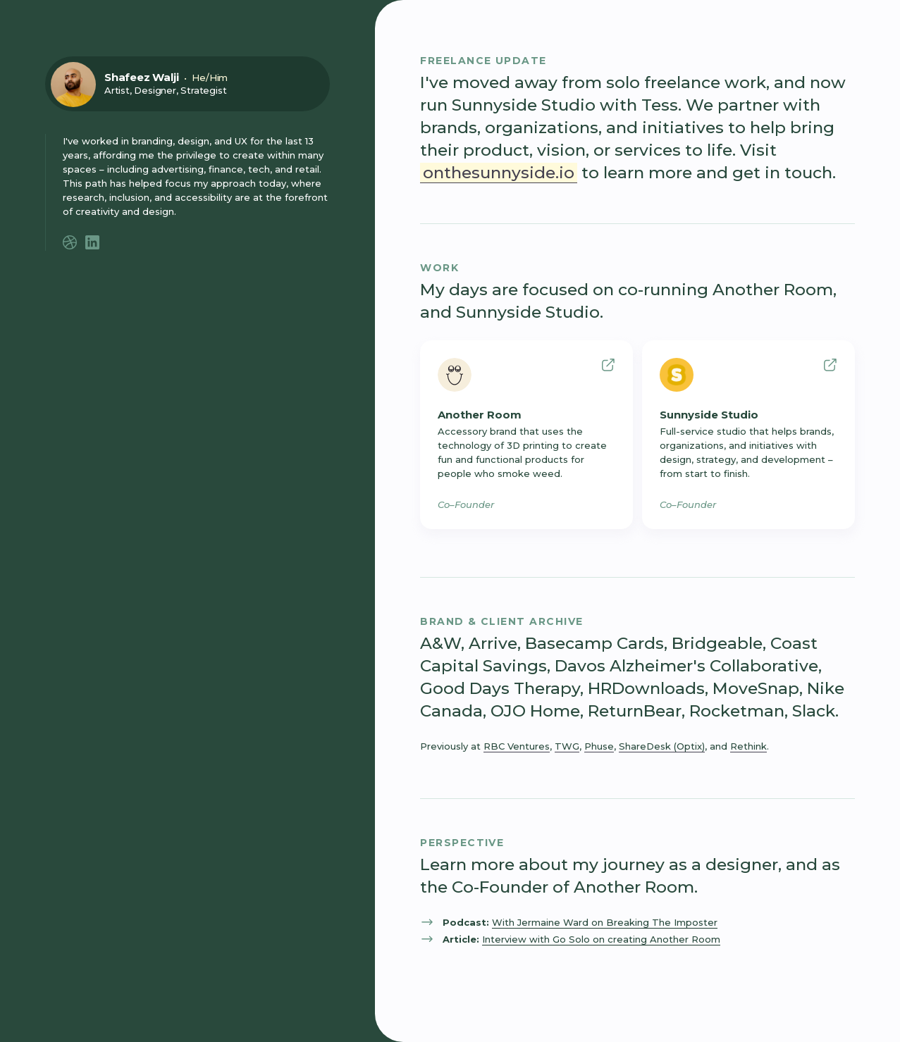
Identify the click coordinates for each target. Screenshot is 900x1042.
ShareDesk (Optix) (662, 746)
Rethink (748, 746)
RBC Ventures (516, 746)
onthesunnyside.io (498, 172)
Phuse (599, 746)
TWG (567, 746)
